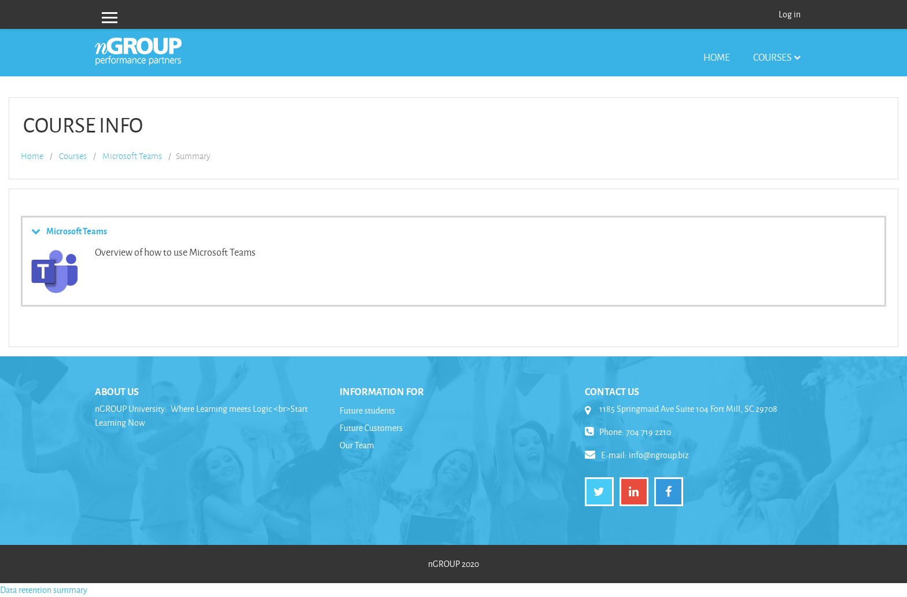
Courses (772, 57)
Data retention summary (43, 590)
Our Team (357, 445)
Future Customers (371, 428)
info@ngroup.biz (659, 455)
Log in (790, 14)
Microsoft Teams (132, 156)
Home (716, 57)
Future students (367, 410)
